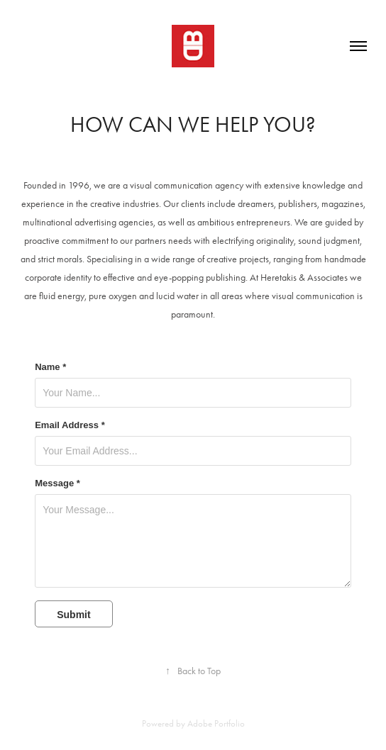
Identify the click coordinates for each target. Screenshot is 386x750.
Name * (50, 367)
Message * (57, 483)
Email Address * (70, 425)
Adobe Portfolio (216, 723)
